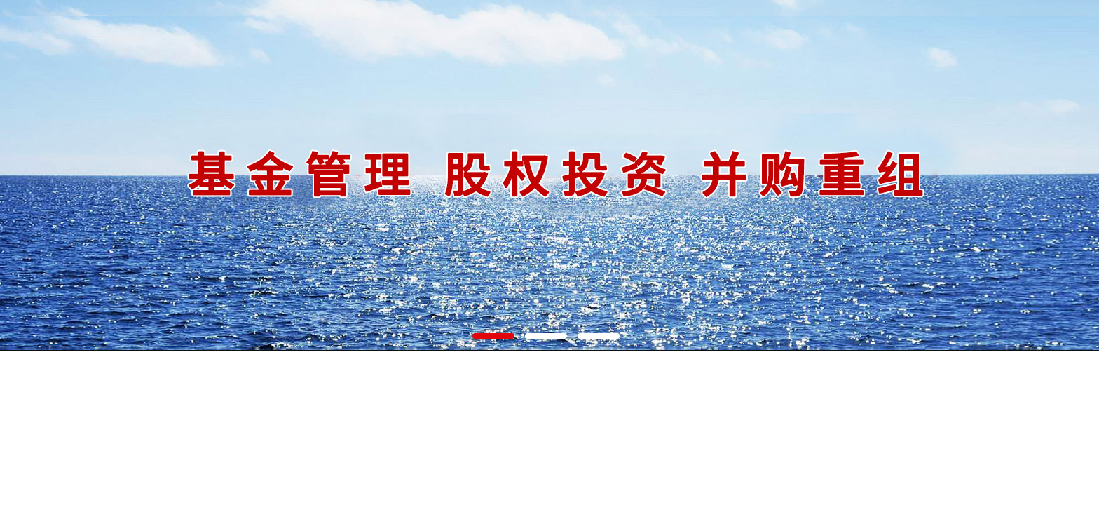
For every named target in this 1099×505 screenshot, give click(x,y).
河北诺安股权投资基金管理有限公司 (549, 175)
